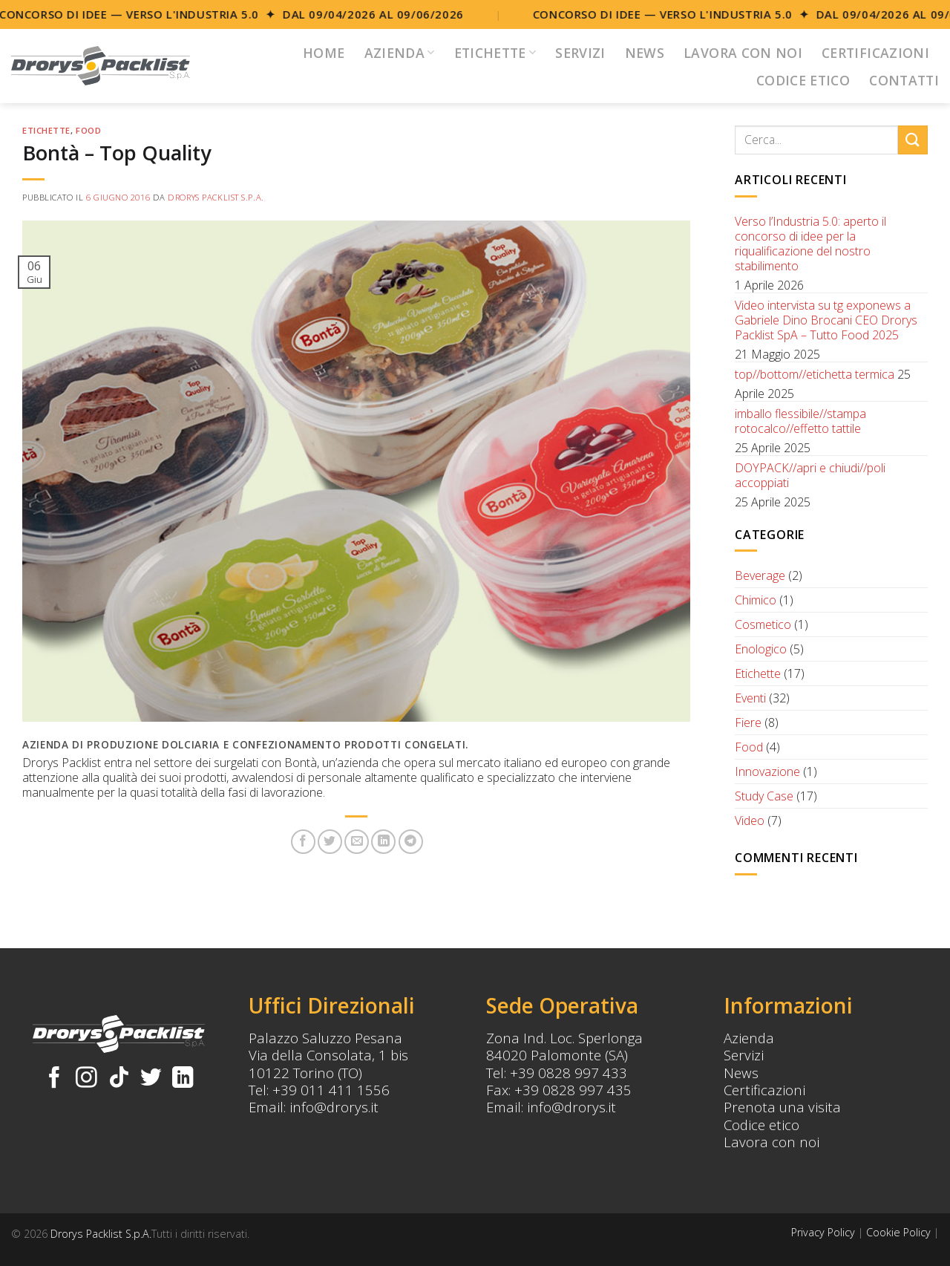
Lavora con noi (743, 53)
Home (323, 53)
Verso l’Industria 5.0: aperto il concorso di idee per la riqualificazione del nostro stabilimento (810, 243)
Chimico (755, 600)
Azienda (399, 53)
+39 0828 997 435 (573, 1089)
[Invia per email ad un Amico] (356, 841)
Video (749, 820)
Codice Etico (803, 80)
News (644, 53)
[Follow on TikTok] (119, 1079)
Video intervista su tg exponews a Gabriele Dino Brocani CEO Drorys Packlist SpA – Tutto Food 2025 (826, 320)
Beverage (760, 575)
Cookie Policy (898, 1232)
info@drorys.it (334, 1106)
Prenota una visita (782, 1106)
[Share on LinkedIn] (383, 841)
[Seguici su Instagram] (86, 1079)
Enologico (761, 649)
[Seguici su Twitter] (151, 1079)
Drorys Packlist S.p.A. (215, 197)
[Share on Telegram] (411, 841)
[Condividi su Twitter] (330, 841)
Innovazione (767, 771)
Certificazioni (875, 53)
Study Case (764, 796)
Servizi (580, 53)
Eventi (750, 698)
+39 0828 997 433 (568, 1072)
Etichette (495, 53)
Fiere (748, 722)
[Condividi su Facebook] (303, 841)
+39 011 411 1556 (331, 1089)
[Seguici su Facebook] (54, 1079)
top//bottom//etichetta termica (814, 374)
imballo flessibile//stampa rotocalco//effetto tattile (800, 421)
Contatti (904, 80)
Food (88, 130)
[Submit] (913, 139)
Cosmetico (763, 624)
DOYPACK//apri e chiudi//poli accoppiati (810, 475)
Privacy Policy (823, 1232)
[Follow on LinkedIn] (183, 1079)
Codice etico (761, 1124)
